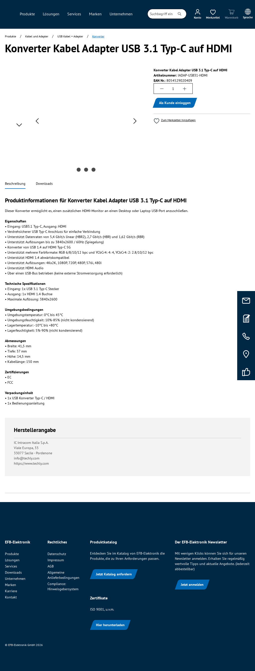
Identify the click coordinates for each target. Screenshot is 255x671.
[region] (74, 121)
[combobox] (160, 14)
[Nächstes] (135, 121)
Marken (10, 585)
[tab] (15, 184)
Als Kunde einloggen (175, 103)
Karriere (11, 591)
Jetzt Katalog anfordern (114, 574)
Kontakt (11, 597)
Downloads (13, 572)
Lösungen (12, 560)
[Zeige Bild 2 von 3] (86, 170)
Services (11, 566)
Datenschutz (56, 554)
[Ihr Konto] (197, 14)
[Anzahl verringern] (162, 88)
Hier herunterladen (110, 625)
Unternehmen (15, 578)
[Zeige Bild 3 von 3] (93, 170)
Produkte (12, 554)
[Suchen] (179, 14)
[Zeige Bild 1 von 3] (79, 170)
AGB (50, 566)
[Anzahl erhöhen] (185, 88)
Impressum (55, 560)
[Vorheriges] (37, 121)
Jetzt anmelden (192, 584)
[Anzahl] (173, 88)
